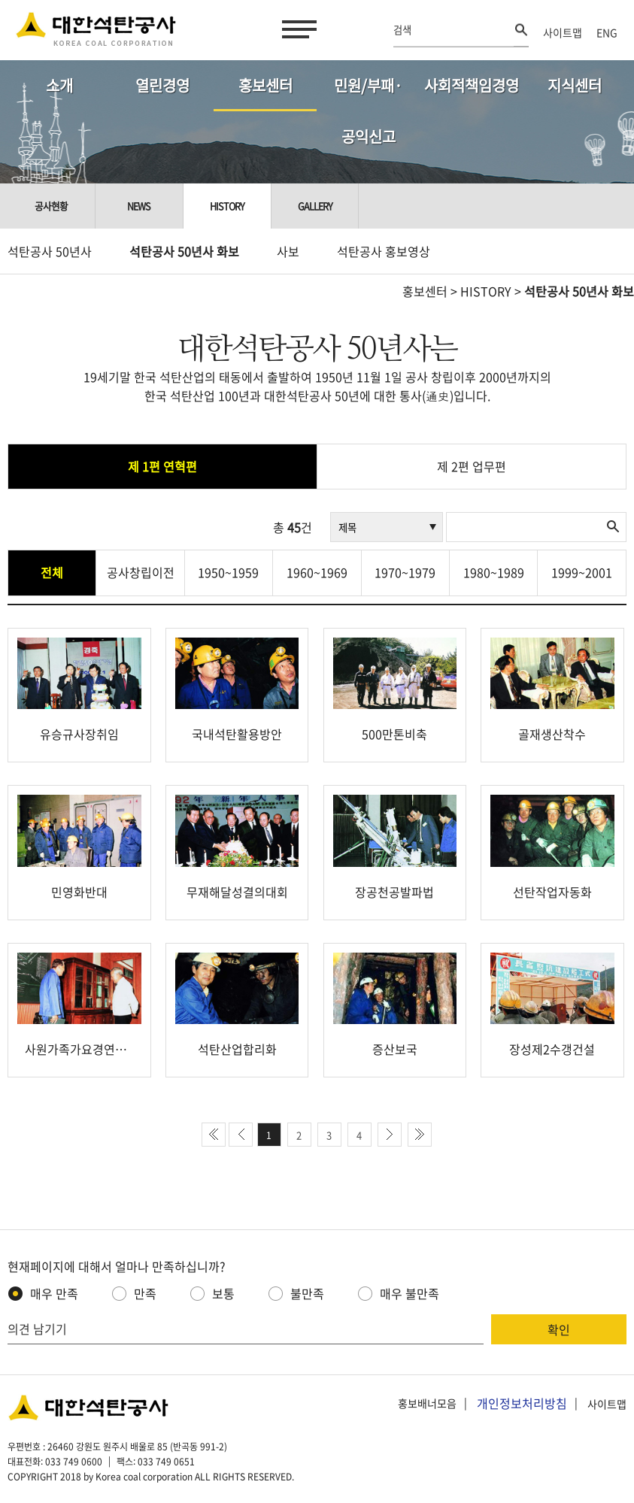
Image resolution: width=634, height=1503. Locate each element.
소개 (59, 85)
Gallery (315, 205)
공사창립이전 (140, 572)
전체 (52, 572)
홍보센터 (265, 85)
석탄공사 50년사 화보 (184, 251)
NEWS (138, 205)
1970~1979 (405, 572)
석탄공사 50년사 (50, 251)
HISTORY (485, 291)
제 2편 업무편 (471, 466)
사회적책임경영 (471, 85)
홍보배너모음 (427, 1403)
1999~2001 (581, 572)
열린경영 (162, 85)
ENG (606, 32)
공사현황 (51, 205)
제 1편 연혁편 (162, 466)
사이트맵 (562, 32)
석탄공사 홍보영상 (383, 251)
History (227, 205)
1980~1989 (493, 572)
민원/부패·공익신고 (368, 92)
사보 (288, 251)
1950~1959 (228, 572)
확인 (559, 1329)
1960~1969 (317, 572)
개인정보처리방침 (522, 1403)
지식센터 (575, 85)
